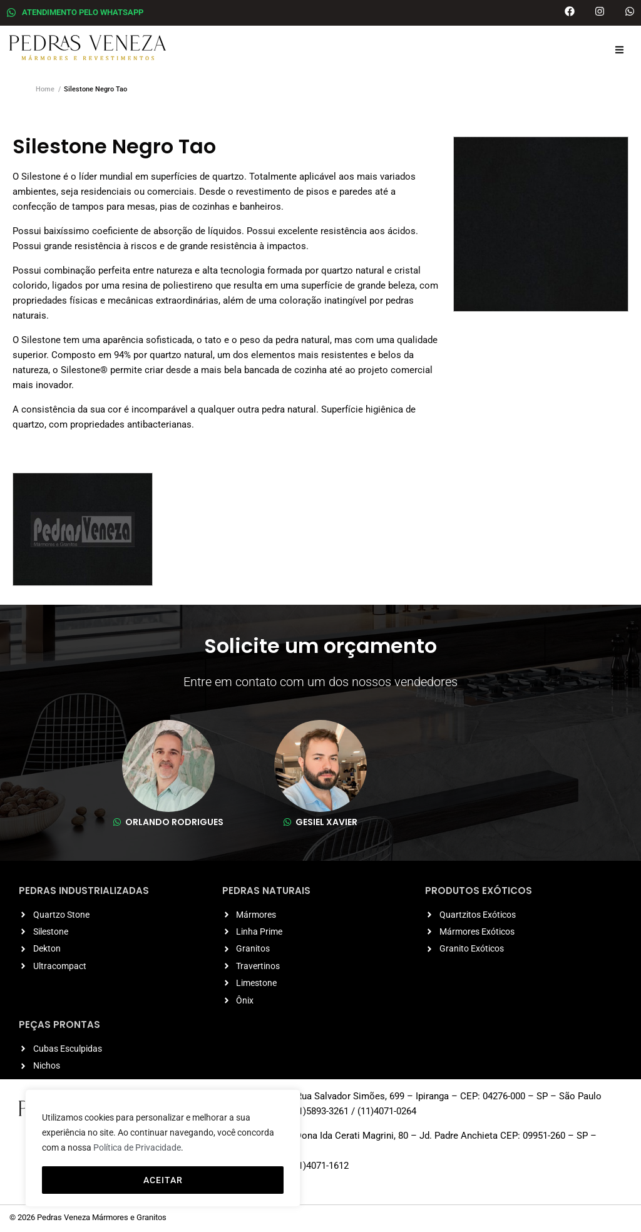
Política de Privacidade (137, 1149)
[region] (162, 1149)
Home (45, 89)
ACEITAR (163, 1180)
